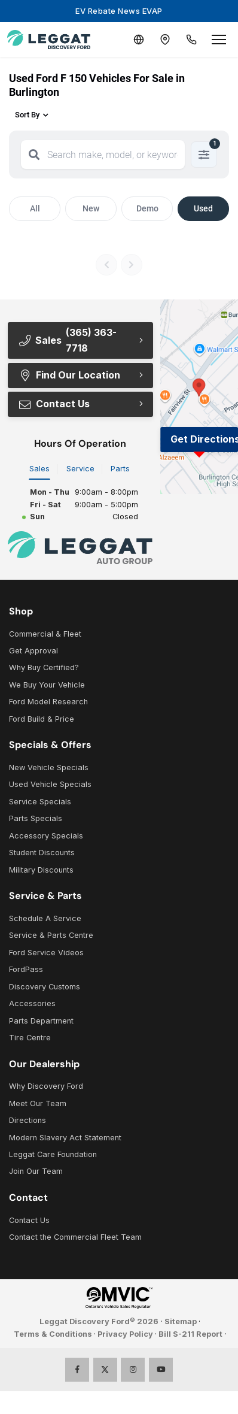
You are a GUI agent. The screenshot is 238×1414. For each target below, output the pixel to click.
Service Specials (40, 801)
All (35, 208)
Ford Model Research (48, 701)
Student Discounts (42, 852)
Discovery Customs (44, 986)
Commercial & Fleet (45, 633)
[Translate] (138, 39)
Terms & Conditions (53, 1334)
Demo (147, 208)
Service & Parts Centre (51, 935)
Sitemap (180, 1321)
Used (203, 208)
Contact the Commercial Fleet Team (75, 1237)
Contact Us (54, 404)
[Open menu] (219, 39)
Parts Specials (35, 818)
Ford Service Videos (46, 952)
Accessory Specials (46, 835)
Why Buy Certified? (44, 667)
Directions (27, 1120)
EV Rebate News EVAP (119, 11)
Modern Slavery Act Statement (65, 1137)
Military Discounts (41, 869)
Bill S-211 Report (190, 1334)
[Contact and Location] (165, 39)
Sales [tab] (39, 468)
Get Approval (33, 650)
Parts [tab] (120, 468)
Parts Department (41, 1020)
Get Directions (204, 439)
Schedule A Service (45, 918)
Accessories (32, 1003)
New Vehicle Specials (49, 767)
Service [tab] (80, 468)
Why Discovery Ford (46, 1086)
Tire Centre (30, 1037)
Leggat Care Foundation (53, 1154)
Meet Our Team (37, 1103)
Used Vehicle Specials (50, 784)
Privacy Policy (125, 1334)
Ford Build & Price (41, 718)
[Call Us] (191, 39)
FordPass (26, 969)
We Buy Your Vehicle (47, 684)
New (91, 208)
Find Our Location (69, 375)
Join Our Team (36, 1171)
